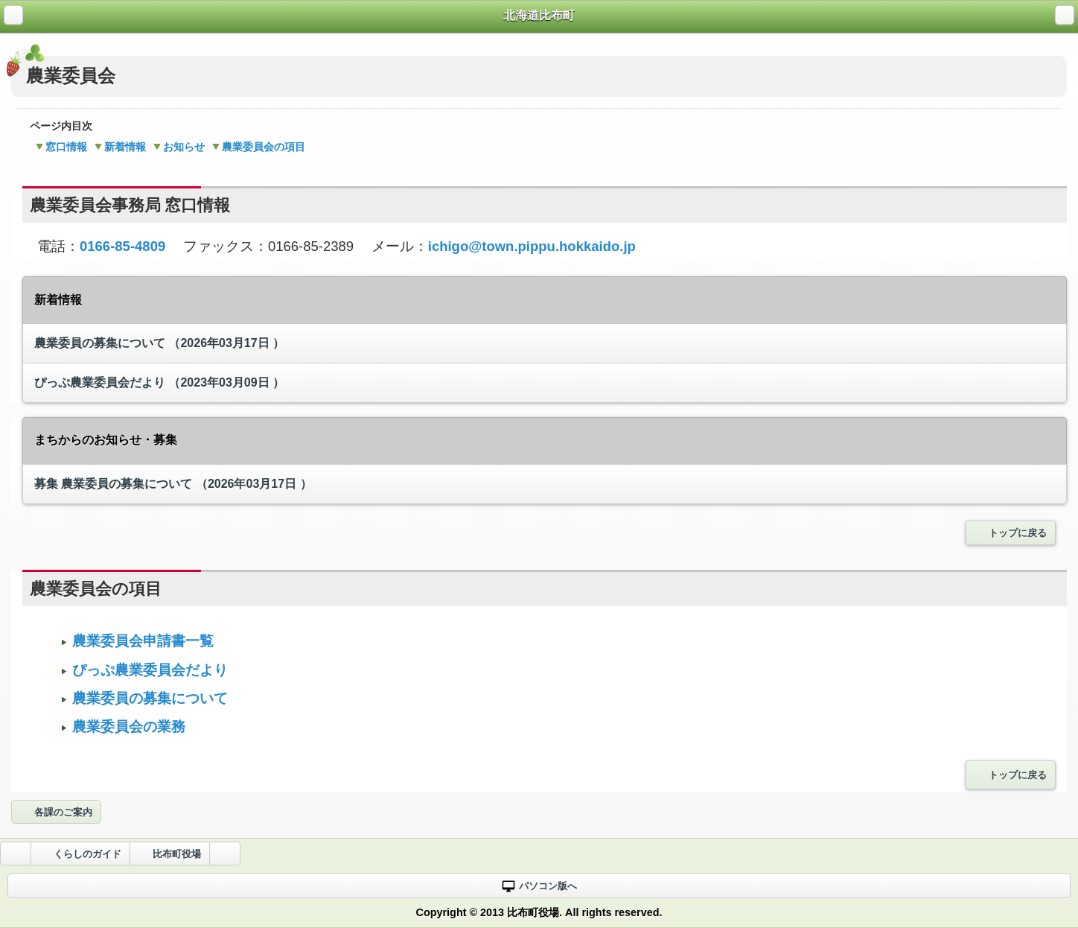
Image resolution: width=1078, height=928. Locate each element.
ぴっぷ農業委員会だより (159, 382)
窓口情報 (61, 147)
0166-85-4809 (122, 246)
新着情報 (120, 147)
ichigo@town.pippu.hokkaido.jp (532, 246)
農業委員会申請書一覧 (141, 641)
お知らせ (179, 147)
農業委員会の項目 (258, 147)
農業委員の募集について (159, 343)
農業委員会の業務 (126, 726)
